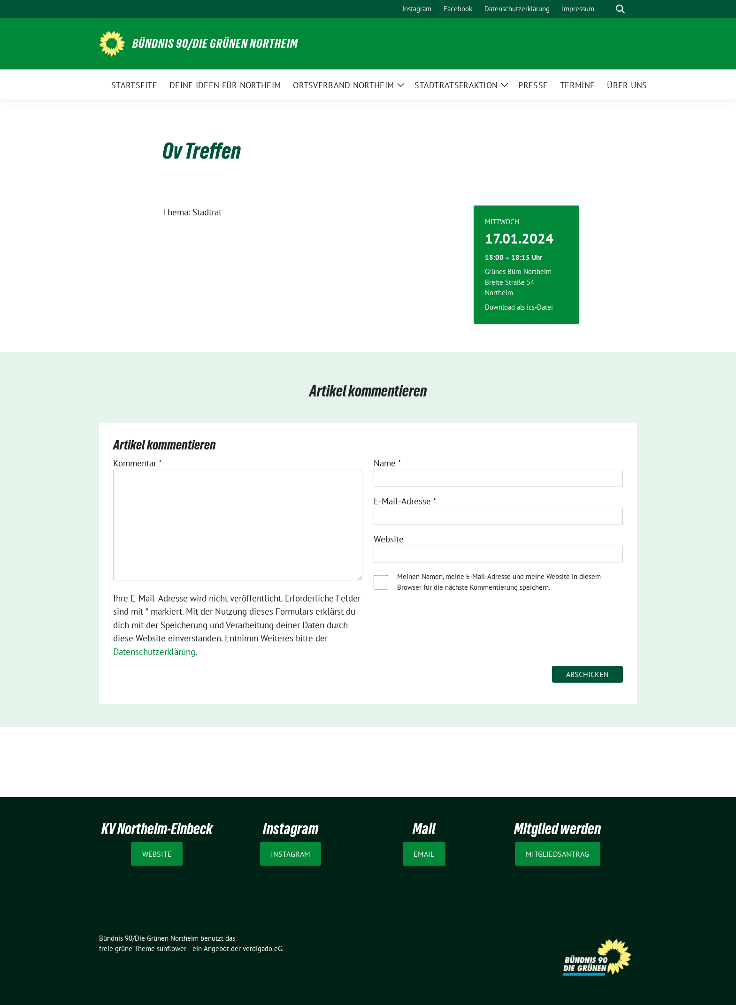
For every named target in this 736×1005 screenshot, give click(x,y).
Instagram (290, 854)
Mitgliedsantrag (557, 854)
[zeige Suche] (620, 9)
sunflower (171, 948)
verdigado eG (262, 948)
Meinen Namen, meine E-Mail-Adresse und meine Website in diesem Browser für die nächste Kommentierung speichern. (499, 582)
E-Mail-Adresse (405, 501)
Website (389, 539)
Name (387, 463)
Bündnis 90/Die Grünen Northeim (215, 44)
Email (424, 854)
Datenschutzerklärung (154, 651)
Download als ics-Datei (519, 307)
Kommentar (137, 463)
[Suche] (607, 9)
